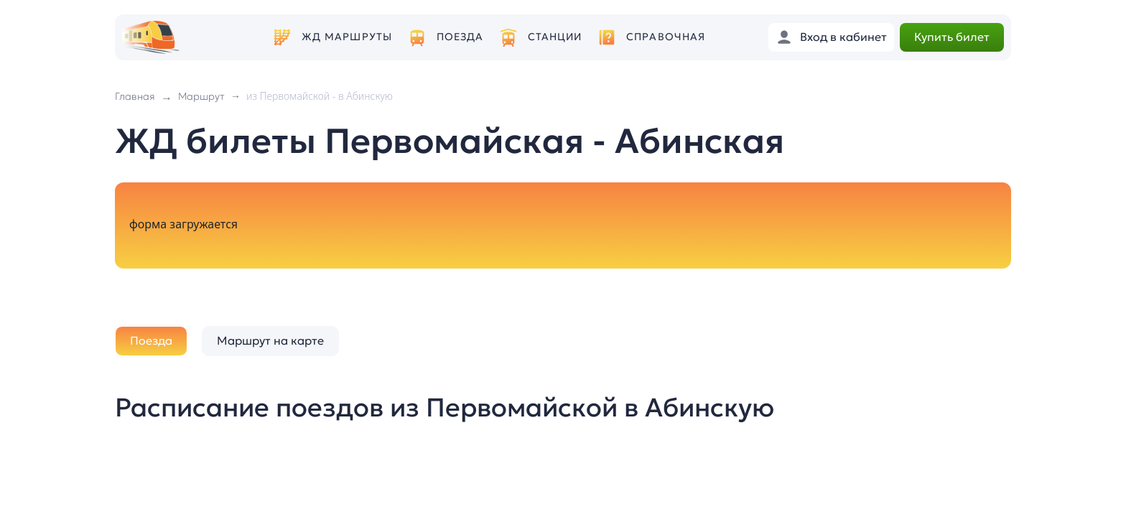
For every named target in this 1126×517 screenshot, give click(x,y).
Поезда (460, 37)
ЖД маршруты (347, 37)
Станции (555, 37)
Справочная (665, 37)
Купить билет (952, 36)
